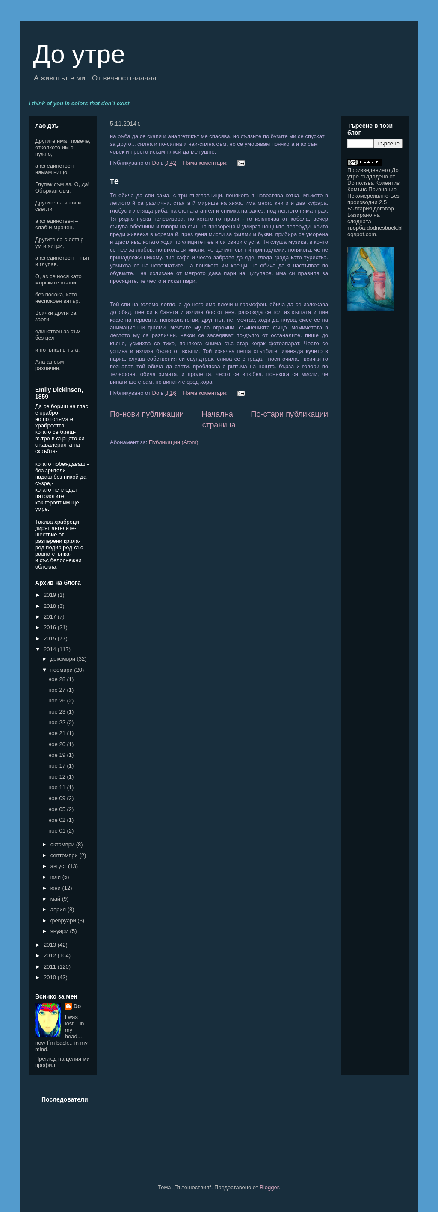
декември (63, 658)
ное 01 (57, 830)
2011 (51, 966)
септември (65, 855)
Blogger (269, 1187)
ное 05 (57, 809)
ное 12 (57, 776)
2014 (51, 649)
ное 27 (57, 690)
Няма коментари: (206, 163)
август (59, 866)
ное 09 (57, 798)
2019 (51, 595)
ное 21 (57, 733)
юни (56, 888)
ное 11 (57, 787)
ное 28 (57, 679)
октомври (63, 844)
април (59, 909)
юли (56, 877)
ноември (62, 670)
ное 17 (57, 765)
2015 (51, 638)
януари (60, 931)
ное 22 (57, 722)
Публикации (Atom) (173, 442)
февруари (64, 920)
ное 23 (57, 711)
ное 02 (57, 820)
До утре (79, 54)
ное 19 (57, 755)
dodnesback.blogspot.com (374, 231)
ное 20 (57, 744)
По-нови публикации (147, 414)
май (56, 898)
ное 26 (57, 700)
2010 (51, 977)
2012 (51, 955)
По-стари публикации (289, 414)
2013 (51, 945)
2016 (51, 627)
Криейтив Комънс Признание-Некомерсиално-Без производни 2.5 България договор (373, 196)
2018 (51, 606)
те (114, 181)
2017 (51, 616)
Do (77, 1006)
